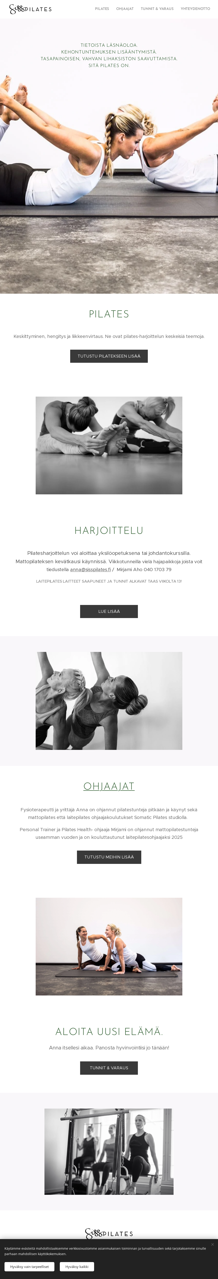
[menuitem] (105, 9)
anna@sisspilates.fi (90, 569)
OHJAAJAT (109, 787)
